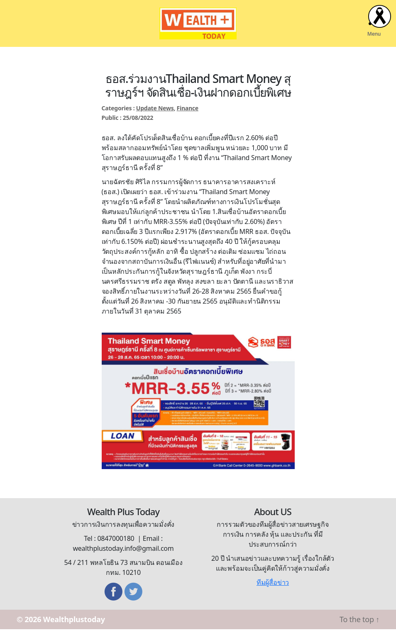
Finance (187, 113)
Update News (155, 113)
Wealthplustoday (74, 625)
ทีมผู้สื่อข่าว (273, 588)
